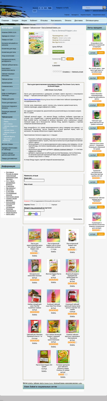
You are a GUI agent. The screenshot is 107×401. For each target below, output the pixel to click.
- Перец (5, 121)
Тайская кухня (7, 117)
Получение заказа (12, 197)
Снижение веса (7, 86)
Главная (66, 15)
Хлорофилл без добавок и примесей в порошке (96, 45)
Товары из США (7, 40)
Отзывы (44, 20)
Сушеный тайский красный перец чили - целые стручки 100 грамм (72, 309)
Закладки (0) (75, 15)
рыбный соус (65, 155)
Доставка (79, 20)
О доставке (10, 191)
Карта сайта (10, 214)
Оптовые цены (92, 20)
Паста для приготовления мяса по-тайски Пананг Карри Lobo (34, 249)
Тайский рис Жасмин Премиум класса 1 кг (34, 338)
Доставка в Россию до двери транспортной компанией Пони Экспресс (12, 176)
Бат (45, 8)
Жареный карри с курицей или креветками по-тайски (72, 279)
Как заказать (56, 20)
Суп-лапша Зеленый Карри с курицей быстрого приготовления (53, 340)
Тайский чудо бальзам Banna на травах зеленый (97, 122)
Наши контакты (11, 212)
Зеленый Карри (59, 386)
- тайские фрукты (9, 136)
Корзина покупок (86, 15)
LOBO (66, 36)
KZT (34, 11)
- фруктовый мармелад (7, 139)
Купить (34, 258)
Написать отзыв (77, 72)
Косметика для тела (9, 52)
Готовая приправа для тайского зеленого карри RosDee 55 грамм (63, 370)
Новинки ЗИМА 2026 (9, 32)
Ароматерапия (7, 83)
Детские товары (7, 144)
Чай (3, 90)
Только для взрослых (9, 102)
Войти (87, 10)
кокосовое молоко (71, 386)
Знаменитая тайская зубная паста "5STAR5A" (96, 199)
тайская (36, 386)
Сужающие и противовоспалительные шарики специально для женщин (97, 225)
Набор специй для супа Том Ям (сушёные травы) (34, 308)
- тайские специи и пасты (9, 133)
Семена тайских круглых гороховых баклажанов (72, 339)
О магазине (10, 186)
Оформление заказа (99, 15)
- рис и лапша (7, 124)
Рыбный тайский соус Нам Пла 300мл (53, 307)
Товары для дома (8, 99)
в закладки (56, 65)
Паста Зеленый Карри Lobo (51, 27)
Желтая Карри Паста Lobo (53, 277)
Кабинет (33, 20)
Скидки (15, 20)
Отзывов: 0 (66, 72)
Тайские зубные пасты (9, 65)
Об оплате (9, 190)
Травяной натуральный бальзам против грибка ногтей (97, 173)
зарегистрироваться (100, 10)
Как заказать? (11, 188)
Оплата (68, 20)
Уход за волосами (8, 56)
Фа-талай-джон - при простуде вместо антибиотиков (97, 70)
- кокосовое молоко (9, 119)
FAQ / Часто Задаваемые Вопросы (10, 182)
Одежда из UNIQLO (8, 36)
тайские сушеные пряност (63, 149)
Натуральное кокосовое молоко (34, 277)
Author (1, 400)
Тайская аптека (7, 79)
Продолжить (77, 221)
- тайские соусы (8, 130)
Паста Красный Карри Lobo (72, 247)
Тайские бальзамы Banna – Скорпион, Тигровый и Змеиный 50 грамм (97, 146)
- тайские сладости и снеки (10, 127)
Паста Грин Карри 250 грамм (44, 368)
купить (30, 386)
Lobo (80, 386)
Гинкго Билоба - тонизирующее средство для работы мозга (97, 96)
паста (42, 386)
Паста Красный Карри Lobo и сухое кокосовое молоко (53, 248)
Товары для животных (9, 158)
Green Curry (48, 386)
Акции (24, 20)
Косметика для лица (9, 48)
